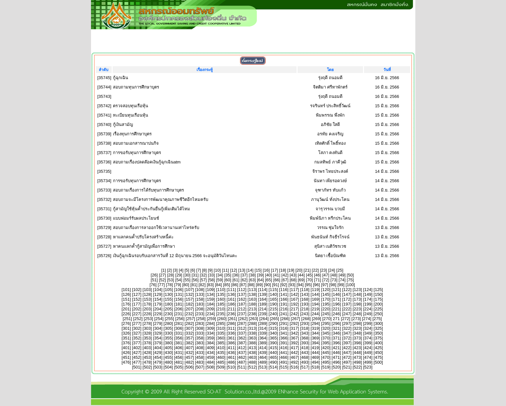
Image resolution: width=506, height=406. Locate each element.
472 (346, 357)
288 (252, 323)
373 (357, 338)
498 (357, 362)
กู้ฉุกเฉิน (120, 77)
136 (231, 294)
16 (266, 270)
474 (367, 357)
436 (231, 352)
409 (210, 347)
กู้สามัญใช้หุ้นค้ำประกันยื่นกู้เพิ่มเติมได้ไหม (151, 208)
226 (126, 313)
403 (147, 347)
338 (252, 333)
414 (262, 347)
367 (294, 338)
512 (252, 367)
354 (157, 338)
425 (378, 347)
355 (168, 338)
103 (147, 289)
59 (219, 279)
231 (178, 313)
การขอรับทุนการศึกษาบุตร (137, 152)
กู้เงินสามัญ (123, 124)
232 (189, 313)
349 (367, 333)
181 (178, 304)
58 (211, 279)
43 (293, 275)
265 (274, 318)
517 (305, 367)
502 (147, 367)
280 (168, 323)
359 (210, 338)
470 (325, 357)
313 (252, 328)
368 (305, 338)
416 (283, 347)
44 (301, 275)
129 (157, 294)
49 (342, 275)
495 (325, 362)
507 (199, 367)
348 (357, 333)
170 (325, 299)
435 (220, 352)
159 (210, 299)
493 (305, 362)
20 (299, 270)
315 (273, 328)
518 (315, 367)
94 (300, 284)
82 (202, 284)
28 (170, 275)
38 (252, 275)
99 (341, 284)
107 (189, 289)
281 (178, 323)
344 (315, 333)
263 (253, 318)
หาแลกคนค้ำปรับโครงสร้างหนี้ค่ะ (143, 236)
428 (147, 352)
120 (325, 289)
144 (315, 294)
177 (136, 304)
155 (168, 299)
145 (325, 294)
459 (210, 357)
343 (305, 333)
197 (346, 304)
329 (157, 333)
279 (157, 323)
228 (147, 313)
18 (282, 270)
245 (325, 313)
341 (283, 333)
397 (346, 342)
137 (241, 294)
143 (305, 294)
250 (378, 313)
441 (283, 352)
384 (210, 342)
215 (273, 309)
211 (231, 309)
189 (262, 304)
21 (307, 270)
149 (367, 294)
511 (241, 367)
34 (219, 275)
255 (169, 318)
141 (283, 294)
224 (367, 309)
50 (350, 275)
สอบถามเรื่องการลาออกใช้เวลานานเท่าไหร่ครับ (156, 227)
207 (189, 309)
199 (367, 304)
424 (367, 347)
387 (241, 342)
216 (283, 309)
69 (301, 279)
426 (126, 352)
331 (178, 333)
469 (315, 357)
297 (346, 323)
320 (325, 328)
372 (346, 338)
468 (305, 357)
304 (157, 328)
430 (168, 352)
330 (168, 333)
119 (315, 289)
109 (210, 289)
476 (126, 362)
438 (252, 352)
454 (157, 357)
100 (350, 284)
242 (294, 313)
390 (273, 342)
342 (294, 333)
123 (357, 289)
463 (252, 357)
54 (179, 279)
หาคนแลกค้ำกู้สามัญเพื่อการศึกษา (144, 246)
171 (336, 299)
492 (294, 362)
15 (258, 270)
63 (252, 279)
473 (357, 357)
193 (305, 304)
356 (178, 338)
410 (220, 347)
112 (241, 289)
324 (367, 328)
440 (273, 352)
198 (357, 304)
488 (252, 362)
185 (220, 304)
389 (262, 342)
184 (210, 304)
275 (377, 318)
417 (294, 347)
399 (367, 342)
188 (252, 304)
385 (220, 342)
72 (325, 279)
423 (357, 347)
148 (357, 294)
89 (259, 284)
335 (220, 333)
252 (137, 318)
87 (243, 284)
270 (326, 318)
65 (268, 279)
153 (147, 299)
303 (147, 328)
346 (336, 333)
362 (241, 338)
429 (157, 352)
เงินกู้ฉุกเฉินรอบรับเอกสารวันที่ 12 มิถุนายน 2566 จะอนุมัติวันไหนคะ (175, 255)
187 (241, 304)
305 (168, 328)
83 (210, 284)
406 (178, 347)
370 (325, 338)
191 (283, 304)
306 (178, 328)
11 (225, 270)
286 (231, 323)
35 (228, 275)
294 (315, 323)
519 (325, 367)
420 (325, 347)
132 (189, 294)
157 (189, 299)
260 (222, 318)
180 (168, 304)
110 (220, 289)
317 (294, 328)
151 (126, 299)
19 (290, 270)
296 (336, 323)
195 (325, 304)
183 (199, 304)
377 (136, 342)
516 (294, 367)
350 (378, 333)
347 (346, 333)
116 (283, 289)
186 (231, 304)
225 (378, 309)
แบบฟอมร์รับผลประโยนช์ (136, 218)
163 (252, 299)
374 (367, 338)
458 (199, 357)
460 (220, 357)
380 (168, 342)
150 (378, 294)
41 (276, 275)
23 (323, 270)
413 (252, 347)
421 (336, 347)
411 (231, 347)
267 (295, 318)
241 (283, 313)
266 (284, 318)
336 (231, 333)
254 (159, 318)
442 (294, 352)
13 (241, 270)
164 (262, 299)
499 (367, 362)
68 (293, 279)
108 (199, 289)
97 (324, 284)
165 (273, 299)
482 (189, 362)
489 (262, 362)
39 (260, 275)
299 (367, 323)
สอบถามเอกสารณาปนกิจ (136, 143)
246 (336, 313)
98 (332, 284)
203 (147, 309)
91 (275, 284)
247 (346, 313)
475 (378, 357)
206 (178, 309)
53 (170, 279)
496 (336, 362)
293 (305, 323)
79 (177, 284)
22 (315, 270)
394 (315, 342)
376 (126, 342)
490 (273, 362)
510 (231, 367)
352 (136, 338)
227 (136, 313)
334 (210, 333)
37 (244, 275)
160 (220, 299)
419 (315, 347)
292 (294, 323)
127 (136, 294)
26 (154, 275)
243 (305, 313)
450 (378, 352)
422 (346, 347)
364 (262, 338)
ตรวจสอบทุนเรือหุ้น (130, 105)
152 (136, 299)
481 (178, 362)
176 (126, 304)
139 (262, 294)
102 (136, 289)
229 (157, 313)
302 (136, 328)
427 (136, 352)
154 (157, 299)
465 (273, 357)
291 (283, 323)
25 (340, 270)
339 (262, 333)
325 (378, 328)
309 (210, 328)
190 (273, 304)
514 (273, 367)
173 (357, 299)
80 (185, 284)
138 (252, 294)
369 (315, 338)
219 (315, 309)
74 (342, 279)
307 (189, 328)
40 (268, 275)
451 (126, 357)
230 (168, 313)
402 (136, 347)
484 (210, 362)
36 (236, 275)
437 (241, 352)
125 (378, 289)
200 (378, 304)
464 (262, 357)
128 (147, 294)
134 (210, 294)
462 (241, 357)
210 (220, 309)
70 (309, 279)
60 (228, 279)
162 (241, 299)
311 (231, 328)
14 (250, 270)
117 (294, 289)
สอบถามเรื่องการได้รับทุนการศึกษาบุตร (148, 190)
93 (291, 284)
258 (201, 318)
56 (195, 279)
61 (236, 279)
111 (231, 289)
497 (346, 362)
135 (220, 294)
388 (252, 342)
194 (315, 304)
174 (367, 299)
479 (157, 362)
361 (231, 338)
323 (357, 328)
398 (357, 342)
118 (305, 289)
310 (220, 328)
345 (325, 333)
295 (325, 323)
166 (283, 299)
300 (378, 323)
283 (199, 323)
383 (199, 342)
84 (218, 284)
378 (147, 342)
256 (180, 318)
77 (161, 284)
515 (283, 367)
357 (189, 338)
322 (346, 328)
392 (294, 342)
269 (316, 318)
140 (273, 294)
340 (273, 333)
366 (283, 338)
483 (199, 362)
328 (147, 333)
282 (189, 323)
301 (126, 328)
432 (189, 352)
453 (147, 357)
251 (127, 318)
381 (178, 342)
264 (264, 318)
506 (189, 367)
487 (241, 362)
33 (211, 275)
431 (178, 352)
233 (199, 313)
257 (190, 318)
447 (346, 352)
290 (273, 323)
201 (126, 309)
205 (168, 309)
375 (378, 338)
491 (283, 362)
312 (241, 328)
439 (262, 352)
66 (276, 279)
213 (252, 309)
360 (220, 338)
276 (126, 323)
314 (262, 328)
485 (220, 362)
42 (285, 275)
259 (211, 318)
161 (231, 299)
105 (168, 289)
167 (294, 299)
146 (336, 294)
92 (283, 284)
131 (178, 294)
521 (346, 367)
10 (217, 270)
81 (194, 284)
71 (317, 279)
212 (241, 309)
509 (220, 367)
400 (378, 342)
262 (243, 318)
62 (244, 279)
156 (178, 299)
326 (126, 333)
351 (126, 338)
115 (273, 289)
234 (210, 313)
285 (220, 323)
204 (157, 309)
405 (168, 347)
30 (187, 275)
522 (357, 367)
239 (262, 313)
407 (189, 347)
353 (147, 338)
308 (199, 328)
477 (136, 362)
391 (283, 342)
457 (189, 357)
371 (336, 338)
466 (283, 357)
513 (262, 367)
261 (232, 318)
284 (210, 323)
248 (357, 313)
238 (252, 313)
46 (317, 275)
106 (178, 289)
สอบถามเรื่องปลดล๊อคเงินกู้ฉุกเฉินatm (147, 162)
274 (366, 318)
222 (346, 309)
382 (189, 342)
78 (169, 284)
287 (241, 323)
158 (199, 299)
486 (231, 362)
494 (315, 362)
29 (179, 275)
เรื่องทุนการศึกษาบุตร (132, 133)
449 (367, 352)
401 (126, 347)
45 (309, 275)
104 (157, 289)
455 (168, 357)
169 (315, 299)
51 (154, 279)
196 (336, 304)
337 (241, 333)
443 (305, 352)
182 (189, 304)
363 (252, 338)
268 (305, 318)
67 (285, 279)
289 (262, 323)
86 (234, 284)
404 (157, 347)
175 (378, 299)
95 (308, 284)
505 (178, 367)
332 (189, 333)
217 (294, 309)
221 (336, 309)
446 (336, 352)
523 (367, 367)
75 (350, 279)
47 (325, 275)
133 (199, 294)
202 (136, 309)
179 (157, 304)
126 (126, 294)
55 (187, 279)
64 (260, 279)
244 (315, 313)
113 (252, 289)
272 (345, 318)
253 (148, 318)
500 (378, 362)
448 (357, 352)
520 (336, 367)
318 (305, 328)
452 (136, 357)
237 (241, 313)
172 (346, 299)
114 (262, 289)
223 (357, 309)
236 (231, 313)
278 (147, 323)
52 (162, 279)
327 (136, 333)
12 (233, 270)
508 (210, 367)
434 (210, 352)
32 (203, 275)
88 (251, 284)
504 (168, 367)
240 (273, 313)
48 (334, 275)
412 (241, 347)
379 (157, 342)
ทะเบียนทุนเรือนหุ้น (130, 115)
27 (162, 275)
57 (203, 279)
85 (226, 284)
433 (199, 352)
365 (273, 338)
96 (316, 284)
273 (356, 318)
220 (325, 309)
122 (346, 289)
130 (168, 294)
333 (199, 333)
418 (305, 347)
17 (274, 270)
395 (325, 342)
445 (325, 352)
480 (168, 362)
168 (305, 299)
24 (331, 270)
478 (147, 362)
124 (367, 289)
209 (210, 309)
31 (195, 275)
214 (262, 309)
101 (126, 289)
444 (315, 352)
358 (199, 338)
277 (136, 323)
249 (367, 313)
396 (336, 342)
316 (283, 328)
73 (334, 279)
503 (157, 367)
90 (267, 284)
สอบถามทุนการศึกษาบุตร (136, 87)
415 (273, 347)
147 (346, 294)
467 (294, 357)
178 (147, 304)
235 (220, 313)
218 (305, 309)
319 (315, 328)
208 (199, 309)
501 (136, 367)
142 (294, 294)
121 (336, 289)
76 (153, 284)
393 (305, 342)
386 (231, 342)
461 (231, 357)
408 (199, 347)
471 (336, 357)
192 (294, 304)
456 (178, 357)
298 (357, 323)
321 (336, 328)
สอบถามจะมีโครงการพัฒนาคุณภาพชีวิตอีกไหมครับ (160, 199)
